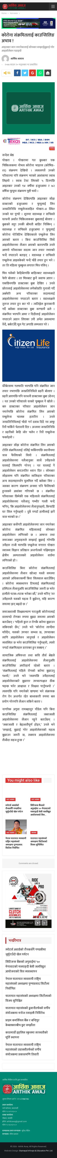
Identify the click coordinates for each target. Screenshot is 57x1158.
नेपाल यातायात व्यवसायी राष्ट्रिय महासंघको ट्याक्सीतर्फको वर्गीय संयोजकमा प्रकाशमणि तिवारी (23, 1049)
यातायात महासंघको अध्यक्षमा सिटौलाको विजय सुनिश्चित (28, 998)
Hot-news (10, 799)
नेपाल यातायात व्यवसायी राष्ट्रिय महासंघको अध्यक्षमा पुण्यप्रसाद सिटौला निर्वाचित (27, 983)
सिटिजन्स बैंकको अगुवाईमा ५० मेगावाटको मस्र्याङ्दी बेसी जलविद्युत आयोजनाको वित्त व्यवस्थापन (25, 966)
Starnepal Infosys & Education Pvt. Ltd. (36, 1151)
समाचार (33, 833)
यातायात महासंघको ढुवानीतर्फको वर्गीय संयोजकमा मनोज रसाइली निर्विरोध (27, 1011)
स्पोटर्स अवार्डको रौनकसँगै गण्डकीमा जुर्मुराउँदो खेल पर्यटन (25, 952)
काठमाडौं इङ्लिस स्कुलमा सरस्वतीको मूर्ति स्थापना (26, 1035)
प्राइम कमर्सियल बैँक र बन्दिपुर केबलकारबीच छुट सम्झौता (22, 1023)
